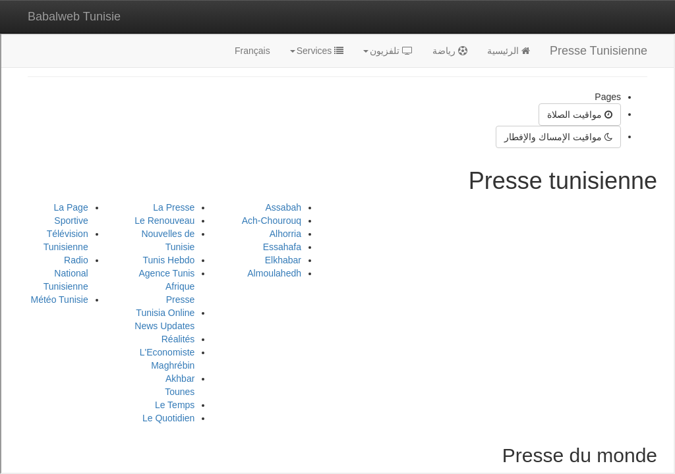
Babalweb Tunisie (74, 16)
